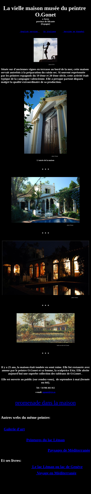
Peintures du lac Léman (45, 441)
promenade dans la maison (45, 403)
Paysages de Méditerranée (69, 451)
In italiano (49, 32)
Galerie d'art (14, 430)
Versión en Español (73, 32)
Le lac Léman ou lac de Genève (57, 467)
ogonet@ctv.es (49, 393)
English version (29, 32)
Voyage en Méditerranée (56, 474)
